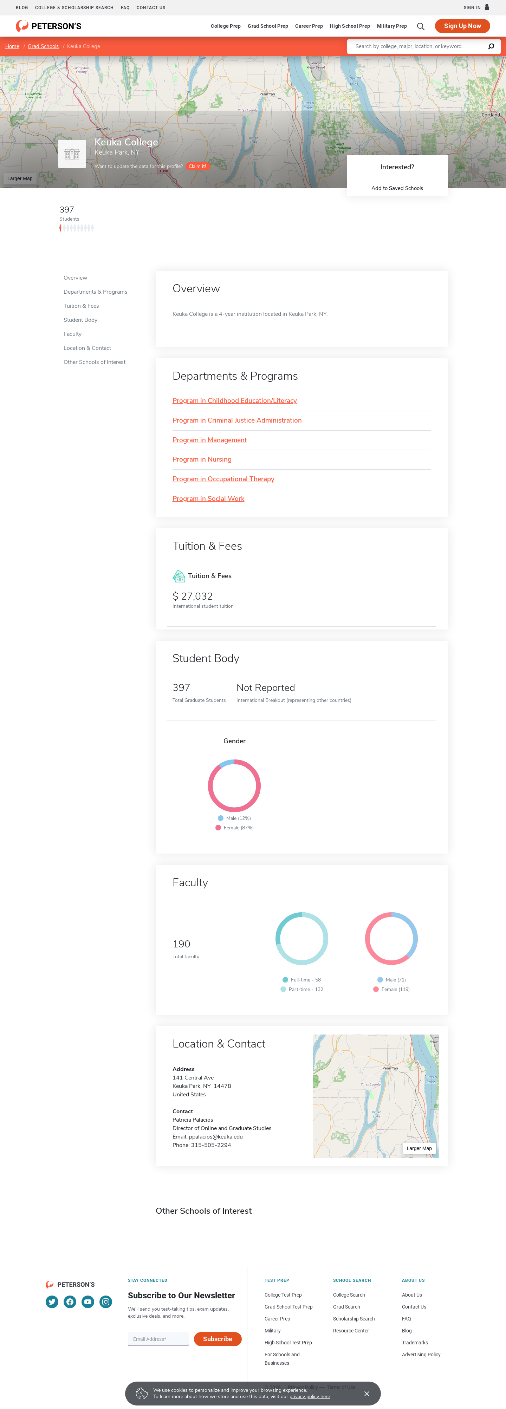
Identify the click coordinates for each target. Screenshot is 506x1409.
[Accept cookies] (362, 1393)
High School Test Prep (288, 1342)
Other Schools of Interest (94, 362)
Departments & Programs (96, 292)
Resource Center (351, 1330)
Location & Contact (87, 348)
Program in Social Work (209, 499)
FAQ (125, 7)
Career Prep (309, 26)
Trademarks (415, 1342)
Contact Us (414, 1307)
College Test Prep (283, 1295)
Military (273, 1330)
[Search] (421, 26)
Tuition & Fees (81, 306)
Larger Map (20, 178)
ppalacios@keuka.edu (216, 1137)
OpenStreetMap (458, 59)
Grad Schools (43, 46)
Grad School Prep (268, 26)
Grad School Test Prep (289, 1307)
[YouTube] (88, 1302)
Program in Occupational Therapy (223, 479)
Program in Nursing (202, 460)
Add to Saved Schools (397, 188)
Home (12, 46)
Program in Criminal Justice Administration (237, 421)
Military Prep (392, 26)
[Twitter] (52, 1302)
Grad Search (346, 1307)
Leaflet (421, 59)
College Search (349, 1295)
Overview (75, 278)
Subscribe (217, 1339)
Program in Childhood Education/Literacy (235, 401)
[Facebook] (70, 1302)
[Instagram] (105, 1302)
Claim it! (197, 166)
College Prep (226, 26)
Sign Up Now (462, 26)
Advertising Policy (421, 1354)
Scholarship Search (354, 1319)
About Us (412, 1295)
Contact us (151, 7)
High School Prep (350, 26)
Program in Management (210, 440)
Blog (22, 7)
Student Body (80, 320)
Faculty (73, 334)
